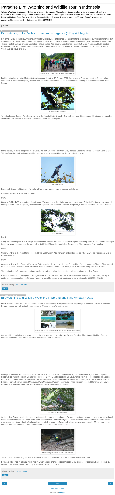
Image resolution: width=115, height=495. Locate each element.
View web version (57, 488)
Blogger (62, 493)
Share (5, 289)
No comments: (21, 285)
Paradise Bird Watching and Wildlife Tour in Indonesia (50, 7)
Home (57, 484)
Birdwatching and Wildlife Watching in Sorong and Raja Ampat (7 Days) (47, 297)
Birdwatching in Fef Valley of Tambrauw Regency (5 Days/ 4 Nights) (45, 33)
